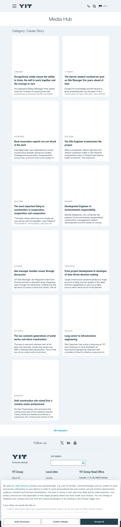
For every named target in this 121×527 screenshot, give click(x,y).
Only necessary (21, 522)
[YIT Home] (25, 6)
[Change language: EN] (104, 6)
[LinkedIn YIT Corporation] (68, 443)
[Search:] (82, 462)
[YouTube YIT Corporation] (75, 443)
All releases (60, 430)
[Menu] (14, 6)
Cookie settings (60, 522)
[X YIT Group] (62, 443)
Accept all (99, 522)
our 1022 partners (20, 486)
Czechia (49, 478)
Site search (56, 456)
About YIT (16, 478)
